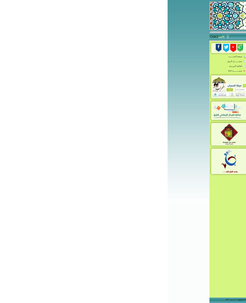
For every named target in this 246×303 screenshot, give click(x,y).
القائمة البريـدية (70, 66)
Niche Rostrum (191, 145)
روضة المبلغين (193, 65)
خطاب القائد (194, 59)
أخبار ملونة (194, 77)
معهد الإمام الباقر (191, 127)
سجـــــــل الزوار (69, 61)
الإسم (167, 222)
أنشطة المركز (193, 139)
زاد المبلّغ (195, 102)
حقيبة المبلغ (194, 90)
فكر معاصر (194, 96)
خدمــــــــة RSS (69, 71)
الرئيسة (196, 53)
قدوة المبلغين (193, 83)
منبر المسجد (194, 108)
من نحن (198, 160)
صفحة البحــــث (69, 56)
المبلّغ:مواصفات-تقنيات (189, 71)
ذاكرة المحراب (193, 114)
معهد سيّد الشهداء (191, 120)
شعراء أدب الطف (191, 133)
